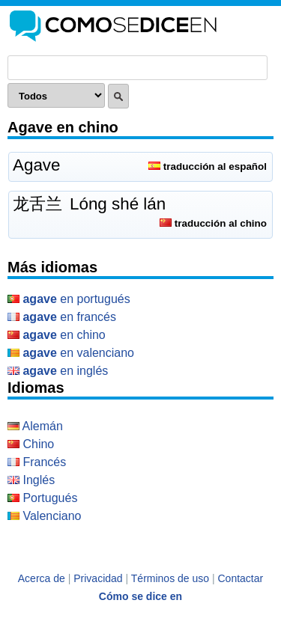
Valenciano (44, 516)
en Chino (56, 334)
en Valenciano (70, 352)
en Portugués (68, 299)
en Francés (61, 316)
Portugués (42, 498)
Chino (30, 444)
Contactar (241, 578)
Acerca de (41, 578)
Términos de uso (170, 578)
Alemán (35, 426)
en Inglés (57, 370)
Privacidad (97, 578)
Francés (36, 462)
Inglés (31, 480)
